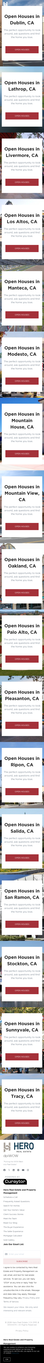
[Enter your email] (24, 1254)
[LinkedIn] (14, 1170)
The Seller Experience (13, 1231)
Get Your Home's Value (13, 1210)
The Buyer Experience (13, 1227)
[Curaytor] (15, 1184)
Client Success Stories (13, 1214)
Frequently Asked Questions (16, 1201)
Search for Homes (11, 1206)
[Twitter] (9, 1170)
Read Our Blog (10, 1223)
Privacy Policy (22, 1331)
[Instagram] (28, 1170)
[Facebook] (4, 1170)
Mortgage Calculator (12, 1236)
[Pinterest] (18, 1170)
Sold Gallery (8, 1240)
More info (15, 1353)
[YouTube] (23, 1170)
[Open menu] (41, 5)
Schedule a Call (10, 1197)
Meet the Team (10, 1218)
